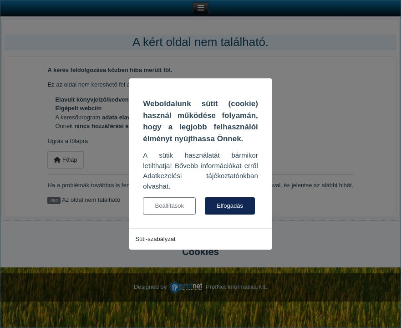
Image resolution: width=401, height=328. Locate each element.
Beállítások (169, 205)
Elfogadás (230, 205)
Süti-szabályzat (155, 239)
